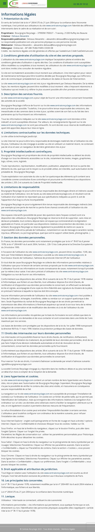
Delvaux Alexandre (20, 36)
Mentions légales (68, 529)
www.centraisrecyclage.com (58, 25)
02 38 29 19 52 (80, 4)
